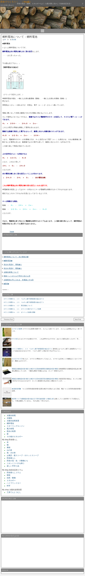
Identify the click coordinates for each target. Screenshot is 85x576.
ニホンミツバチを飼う (14, 463)
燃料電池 (9, 423)
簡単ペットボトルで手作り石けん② (17, 276)
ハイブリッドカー (13, 483)
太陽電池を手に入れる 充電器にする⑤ (19, 280)
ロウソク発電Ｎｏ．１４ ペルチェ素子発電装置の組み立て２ (24, 299)
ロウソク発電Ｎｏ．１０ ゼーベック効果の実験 (19, 312)
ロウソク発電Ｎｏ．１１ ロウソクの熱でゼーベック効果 (22, 309)
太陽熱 (8, 418)
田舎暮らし (10, 458)
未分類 (14, 39)
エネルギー (10, 480)
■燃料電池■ (8, 261)
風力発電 (9, 429)
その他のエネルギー (14, 436)
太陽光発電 (10, 415)
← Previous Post (7, 319)
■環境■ (6, 284)
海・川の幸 (10, 453)
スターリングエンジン (14, 426)
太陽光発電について (11, 272)
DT (5, 39)
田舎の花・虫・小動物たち (16, 461)
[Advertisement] (14, 243)
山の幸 (8, 450)
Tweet (12, 232)
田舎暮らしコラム (13, 472)
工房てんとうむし (13, 492)
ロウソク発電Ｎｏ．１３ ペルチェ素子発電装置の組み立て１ (24, 302)
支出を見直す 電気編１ (13, 264)
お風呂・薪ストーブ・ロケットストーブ (22, 455)
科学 (7, 486)
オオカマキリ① (17, 359)
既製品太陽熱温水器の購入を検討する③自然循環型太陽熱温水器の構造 (35, 369)
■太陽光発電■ (16, 389)
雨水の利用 (10, 431)
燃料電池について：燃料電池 (19, 36)
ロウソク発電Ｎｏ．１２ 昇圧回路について (19, 305)
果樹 (7, 447)
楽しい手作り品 (12, 466)
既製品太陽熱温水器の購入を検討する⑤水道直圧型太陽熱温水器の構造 (35, 379)
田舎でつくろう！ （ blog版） (31, 1)
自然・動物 (10, 478)
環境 (7, 475)
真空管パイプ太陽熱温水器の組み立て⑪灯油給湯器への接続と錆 (33, 399)
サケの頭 (15, 339)
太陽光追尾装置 (12, 421)
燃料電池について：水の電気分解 (16, 257)
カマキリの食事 (17, 329)
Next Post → (79, 319)
